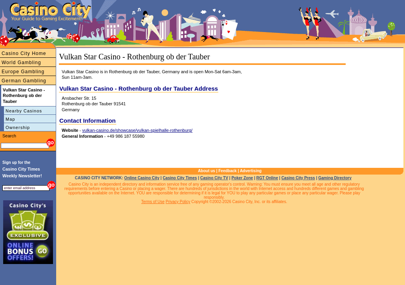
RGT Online (267, 178)
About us (206, 171)
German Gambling (24, 81)
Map (10, 119)
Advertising (250, 171)
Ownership (18, 127)
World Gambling (21, 62)
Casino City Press (298, 178)
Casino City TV (214, 178)
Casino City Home (24, 53)
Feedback (227, 171)
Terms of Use (153, 202)
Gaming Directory (335, 178)
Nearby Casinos (24, 110)
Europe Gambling (23, 71)
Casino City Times (180, 178)
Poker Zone (242, 178)
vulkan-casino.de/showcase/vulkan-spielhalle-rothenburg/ (137, 130)
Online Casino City (141, 178)
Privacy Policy (178, 202)
